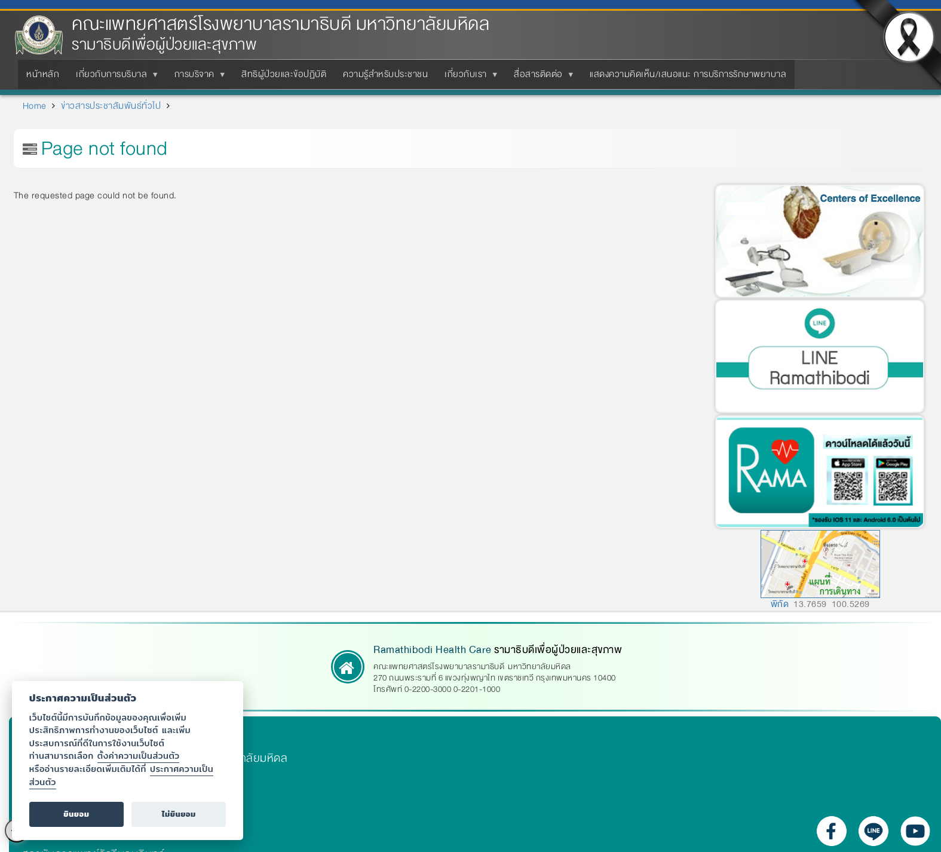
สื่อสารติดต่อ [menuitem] (540, 77)
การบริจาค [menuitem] (197, 77)
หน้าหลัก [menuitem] (42, 74)
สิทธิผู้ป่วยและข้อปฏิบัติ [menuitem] (283, 74)
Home (35, 106)
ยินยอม (76, 814)
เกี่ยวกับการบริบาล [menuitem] (114, 77)
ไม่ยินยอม (179, 814)
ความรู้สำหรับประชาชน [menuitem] (385, 74)
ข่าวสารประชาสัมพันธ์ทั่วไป (111, 106)
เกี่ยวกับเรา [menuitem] (468, 77)
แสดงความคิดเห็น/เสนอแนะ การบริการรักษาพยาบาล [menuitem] (688, 74)
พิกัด (780, 604)
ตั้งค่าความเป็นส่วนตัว (138, 755)
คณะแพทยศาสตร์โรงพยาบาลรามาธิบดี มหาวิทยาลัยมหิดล (280, 24)
